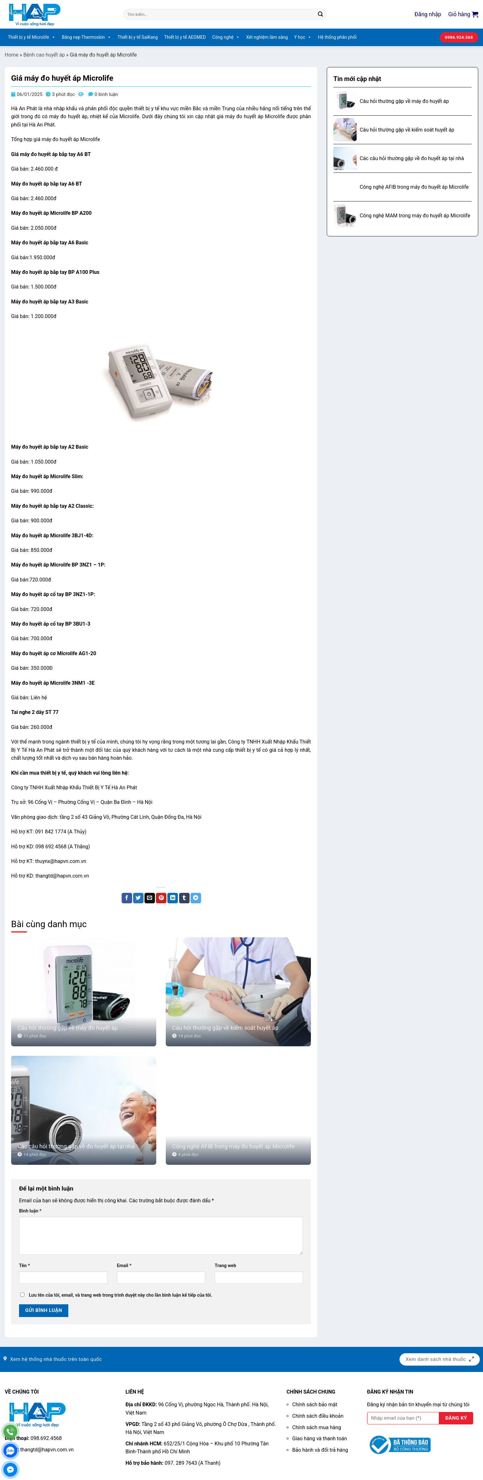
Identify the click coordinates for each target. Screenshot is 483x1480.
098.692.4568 (46, 1438)
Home (11, 55)
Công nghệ (226, 37)
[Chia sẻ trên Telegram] (196, 898)
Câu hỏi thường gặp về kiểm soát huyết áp (225, 1027)
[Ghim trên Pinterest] (161, 898)
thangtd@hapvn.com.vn (47, 1450)
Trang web (225, 1265)
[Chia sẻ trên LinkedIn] (172, 898)
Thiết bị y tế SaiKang (137, 37)
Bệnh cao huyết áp (44, 55)
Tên (24, 1265)
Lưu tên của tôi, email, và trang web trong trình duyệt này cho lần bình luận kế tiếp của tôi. (120, 1295)
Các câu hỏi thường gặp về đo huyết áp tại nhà (76, 1146)
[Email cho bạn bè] (149, 898)
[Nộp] (320, 14)
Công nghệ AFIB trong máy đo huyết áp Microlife (233, 1146)
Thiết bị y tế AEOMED (185, 37)
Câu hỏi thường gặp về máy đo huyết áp (67, 1027)
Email (124, 1265)
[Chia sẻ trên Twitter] (138, 898)
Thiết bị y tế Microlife (32, 37)
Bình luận (30, 1211)
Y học (303, 37)
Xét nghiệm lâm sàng (267, 37)
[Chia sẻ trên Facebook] (127, 898)
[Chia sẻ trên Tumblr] (184, 898)
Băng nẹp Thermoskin (86, 37)
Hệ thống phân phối (337, 37)
